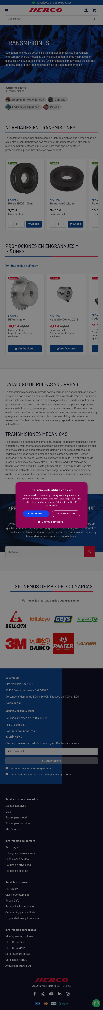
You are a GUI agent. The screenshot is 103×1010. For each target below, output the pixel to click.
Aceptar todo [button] (36, 513)
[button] (51, 521)
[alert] (51, 505)
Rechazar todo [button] (66, 513)
